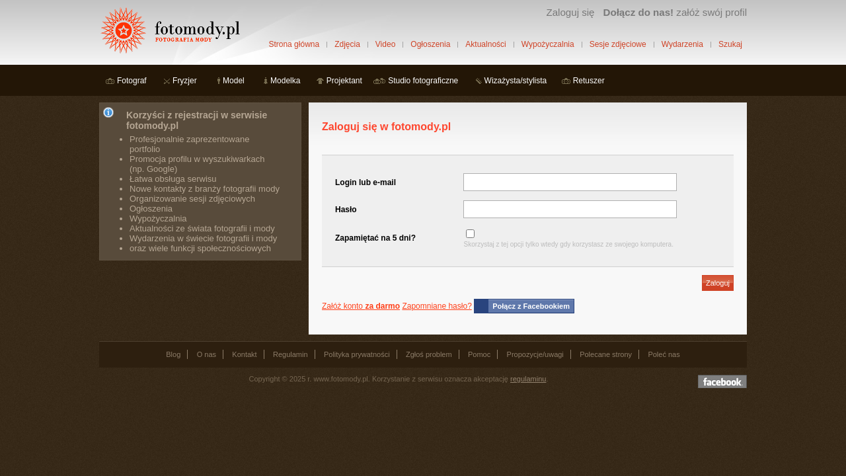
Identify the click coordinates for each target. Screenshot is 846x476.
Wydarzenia (682, 44)
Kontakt (244, 354)
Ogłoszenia (430, 44)
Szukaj (730, 44)
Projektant (344, 80)
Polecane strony (606, 354)
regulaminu (528, 379)
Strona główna (293, 44)
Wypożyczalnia (547, 44)
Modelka (285, 80)
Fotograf (132, 80)
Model (234, 80)
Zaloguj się (570, 12)
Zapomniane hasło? (436, 306)
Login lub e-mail (365, 182)
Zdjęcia (347, 44)
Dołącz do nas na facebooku (722, 381)
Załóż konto (361, 306)
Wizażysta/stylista (515, 80)
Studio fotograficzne (423, 80)
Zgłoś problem (429, 354)
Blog (173, 354)
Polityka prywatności (357, 354)
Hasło (346, 209)
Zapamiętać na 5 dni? (375, 238)
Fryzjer (185, 80)
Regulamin (290, 354)
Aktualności (485, 44)
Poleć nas (663, 354)
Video (385, 44)
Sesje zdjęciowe (618, 44)
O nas (206, 354)
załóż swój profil (675, 12)
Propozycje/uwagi (535, 354)
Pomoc (479, 354)
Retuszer (589, 80)
